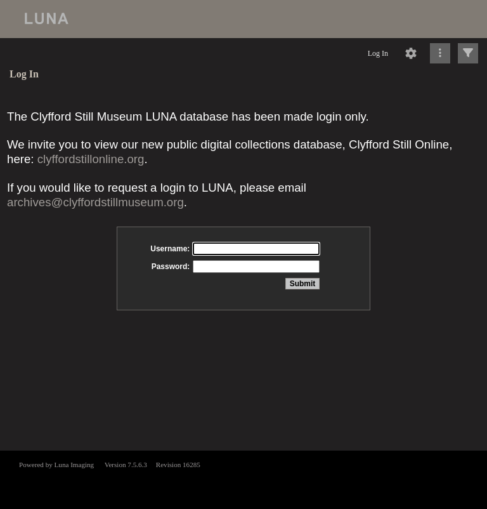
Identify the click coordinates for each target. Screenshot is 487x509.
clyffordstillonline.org (91, 159)
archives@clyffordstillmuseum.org (95, 202)
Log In (378, 53)
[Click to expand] (468, 53)
